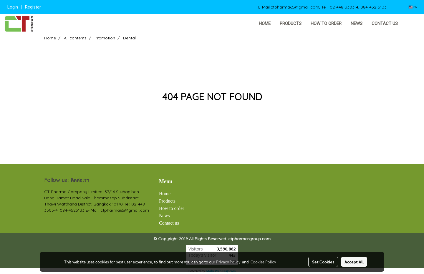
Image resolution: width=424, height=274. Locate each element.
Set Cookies (323, 261)
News (356, 23)
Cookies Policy (263, 261)
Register (33, 7)
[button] (411, 23)
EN (413, 7)
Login (12, 7)
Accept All (354, 261)
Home (265, 23)
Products (291, 23)
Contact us (385, 23)
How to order (326, 23)
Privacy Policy (228, 261)
